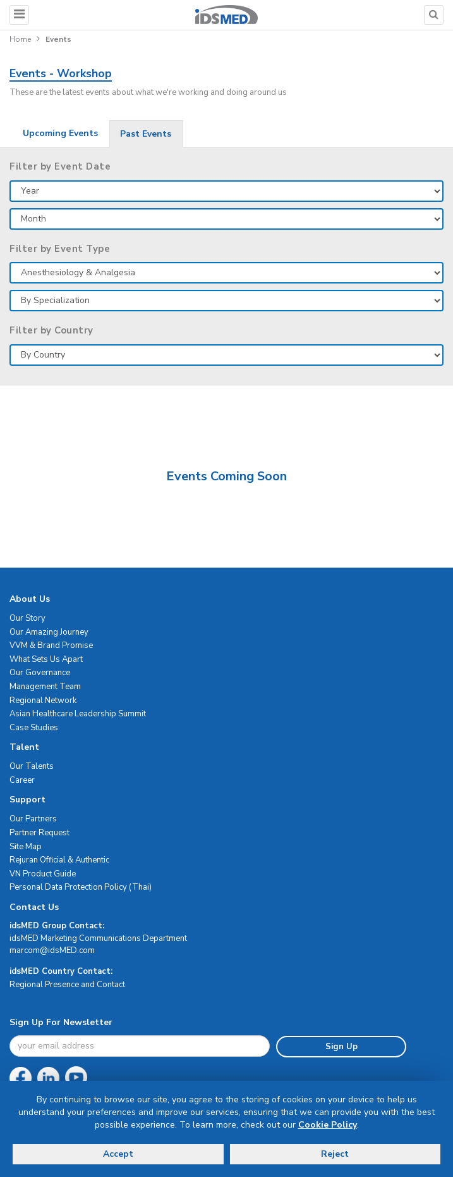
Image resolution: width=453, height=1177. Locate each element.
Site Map (25, 846)
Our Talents (31, 766)
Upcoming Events (60, 133)
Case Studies (33, 727)
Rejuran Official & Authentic (59, 860)
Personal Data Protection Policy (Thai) (80, 887)
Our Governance (39, 672)
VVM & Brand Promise (51, 645)
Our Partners (33, 819)
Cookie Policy (327, 1125)
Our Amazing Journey (48, 632)
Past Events (145, 134)
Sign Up (341, 1046)
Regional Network (42, 700)
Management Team (45, 686)
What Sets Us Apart (46, 659)
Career (22, 780)
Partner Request (39, 832)
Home (20, 39)
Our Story (27, 618)
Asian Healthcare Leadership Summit (77, 713)
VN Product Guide (42, 874)
